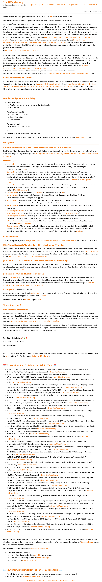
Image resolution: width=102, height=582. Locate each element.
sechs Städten (36, 293)
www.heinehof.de (72, 213)
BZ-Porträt (75, 180)
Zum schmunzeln (13, 226)
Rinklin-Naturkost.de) (24, 223)
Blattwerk (39, 193)
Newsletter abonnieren (31, 577)
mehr (23, 270)
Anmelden (87, 11)
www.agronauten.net (15, 213)
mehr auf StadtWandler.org (57, 372)
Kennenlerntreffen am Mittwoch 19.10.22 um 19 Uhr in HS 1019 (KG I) (35, 321)
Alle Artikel (49, 4)
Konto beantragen (43, 558)
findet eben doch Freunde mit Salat (49, 84)
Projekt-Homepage (21, 190)
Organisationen (75, 4)
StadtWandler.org (87, 542)
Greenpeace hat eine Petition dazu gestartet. (21, 50)
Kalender (27, 300)
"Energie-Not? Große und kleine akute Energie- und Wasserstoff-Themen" (51, 241)
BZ (25, 169)
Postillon (80, 231)
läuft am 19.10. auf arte (40, 356)
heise (8, 356)
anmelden (37, 555)
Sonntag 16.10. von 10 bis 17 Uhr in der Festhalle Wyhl (27, 256)
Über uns (91, 4)
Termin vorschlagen (29, 560)
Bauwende (11, 164)
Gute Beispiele (12, 193)
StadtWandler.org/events (40, 549)
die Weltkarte (15, 277)
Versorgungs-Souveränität (16, 211)
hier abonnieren (80, 137)
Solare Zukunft (93, 251)
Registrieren (97, 11)
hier (51, 17)
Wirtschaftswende (13, 221)
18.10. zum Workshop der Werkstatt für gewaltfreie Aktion (68, 73)
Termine (59, 4)
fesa (86, 251)
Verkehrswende (12, 195)
